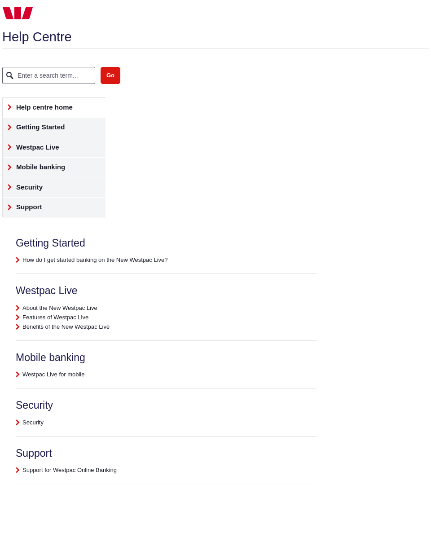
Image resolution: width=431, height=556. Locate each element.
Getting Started (34, 129)
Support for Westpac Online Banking (69, 470)
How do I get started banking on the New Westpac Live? (95, 259)
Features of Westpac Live (55, 317)
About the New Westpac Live (59, 307)
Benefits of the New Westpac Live (66, 326)
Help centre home (38, 109)
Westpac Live (31, 149)
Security (23, 189)
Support (22, 209)
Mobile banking (34, 169)
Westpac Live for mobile (53, 374)
